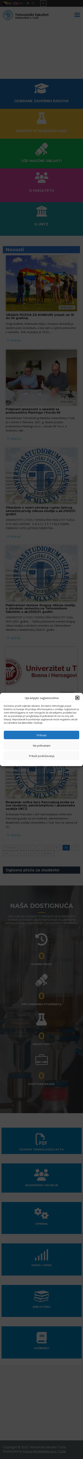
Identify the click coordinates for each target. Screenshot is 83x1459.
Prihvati (41, 735)
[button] (77, 698)
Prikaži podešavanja (41, 756)
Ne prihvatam (41, 745)
